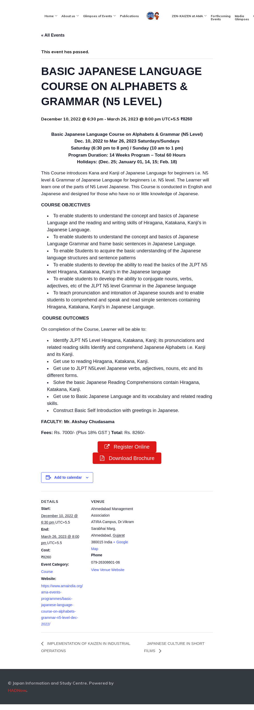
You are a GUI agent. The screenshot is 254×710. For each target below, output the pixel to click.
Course (47, 583)
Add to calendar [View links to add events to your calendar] (68, 489)
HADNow (17, 702)
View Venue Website (107, 581)
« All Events (53, 35)
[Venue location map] (168, 538)
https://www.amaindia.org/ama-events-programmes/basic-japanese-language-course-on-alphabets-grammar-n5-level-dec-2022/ (62, 616)
